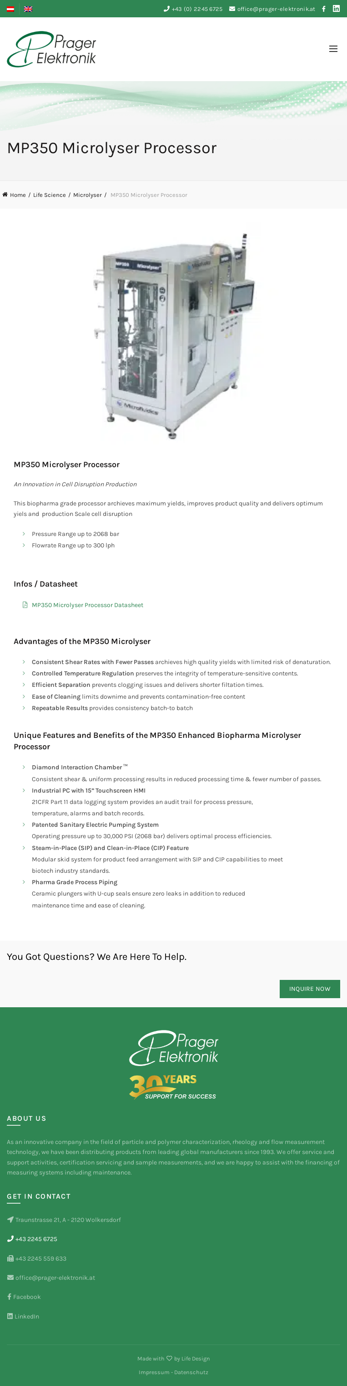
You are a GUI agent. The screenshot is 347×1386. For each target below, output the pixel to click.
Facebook (24, 1297)
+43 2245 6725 (32, 1239)
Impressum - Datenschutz (173, 1372)
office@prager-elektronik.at (276, 8)
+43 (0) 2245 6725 (197, 8)
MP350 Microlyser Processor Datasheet (87, 605)
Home (18, 194)
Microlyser (87, 194)
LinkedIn (23, 1316)
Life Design (195, 1358)
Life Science (49, 194)
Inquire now (310, 989)
